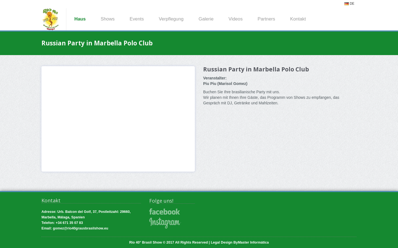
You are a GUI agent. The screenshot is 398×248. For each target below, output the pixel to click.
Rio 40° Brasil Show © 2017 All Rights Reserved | (170, 242)
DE (349, 4)
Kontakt (298, 19)
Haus (80, 19)
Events (137, 19)
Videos (236, 19)
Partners (266, 19)
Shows (107, 19)
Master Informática (253, 242)
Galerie (205, 19)
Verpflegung (171, 19)
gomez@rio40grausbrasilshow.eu (80, 228)
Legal (215, 242)
